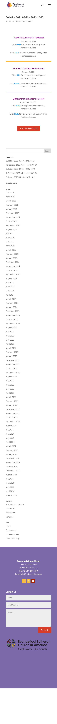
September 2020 (13, 470)
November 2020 (13, 462)
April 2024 (10, 295)
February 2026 (12, 205)
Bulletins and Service (25, 21)
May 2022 (10, 389)
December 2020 (12, 458)
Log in (8, 526)
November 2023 (13, 315)
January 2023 (11, 356)
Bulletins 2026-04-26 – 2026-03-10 (20, 169)
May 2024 (10, 290)
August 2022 (11, 376)
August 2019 (11, 495)
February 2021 (12, 450)
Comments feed (12, 534)
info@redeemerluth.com (31, 574)
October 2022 (11, 368)
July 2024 (9, 282)
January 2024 (11, 307)
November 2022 (13, 364)
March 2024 (11, 299)
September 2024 (13, 274)
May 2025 (10, 241)
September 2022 (13, 372)
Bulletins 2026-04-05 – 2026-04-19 (20, 177)
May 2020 (10, 487)
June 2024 (10, 286)
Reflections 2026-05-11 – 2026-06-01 (21, 165)
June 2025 (10, 237)
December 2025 (12, 213)
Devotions (10, 508)
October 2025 (11, 221)
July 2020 (9, 479)
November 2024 (13, 266)
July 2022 (9, 380)
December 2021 (12, 409)
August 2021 (11, 425)
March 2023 (11, 348)
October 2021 (11, 417)
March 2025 (11, 250)
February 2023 (12, 352)
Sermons (9, 517)
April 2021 (10, 442)
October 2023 (11, 319)
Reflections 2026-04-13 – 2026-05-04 (21, 173)
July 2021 (9, 430)
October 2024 (11, 270)
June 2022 (10, 385)
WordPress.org (12, 538)
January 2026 (11, 209)
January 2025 (11, 258)
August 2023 (11, 327)
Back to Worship (28, 128)
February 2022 (12, 401)
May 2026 (10, 192)
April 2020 (10, 491)
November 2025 (13, 217)
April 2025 (10, 245)
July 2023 (9, 331)
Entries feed (11, 530)
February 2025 (12, 254)
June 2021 (10, 434)
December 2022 (12, 360)
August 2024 (11, 278)
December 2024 (12, 262)
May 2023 (10, 340)
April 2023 (10, 344)
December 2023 (12, 311)
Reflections (10, 512)
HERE (18, 44)
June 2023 (10, 336)
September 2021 (13, 421)
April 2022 (10, 393)
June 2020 (10, 483)
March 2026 (11, 201)
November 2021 (13, 413)
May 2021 (10, 438)
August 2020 (11, 474)
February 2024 (12, 303)
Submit (45, 630)
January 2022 (11, 405)
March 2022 (11, 397)
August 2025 (11, 229)
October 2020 (11, 466)
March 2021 (11, 446)
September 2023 (13, 323)
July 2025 (9, 233)
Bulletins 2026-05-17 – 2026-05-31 (20, 161)
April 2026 (10, 196)
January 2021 (11, 454)
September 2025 (13, 225)
